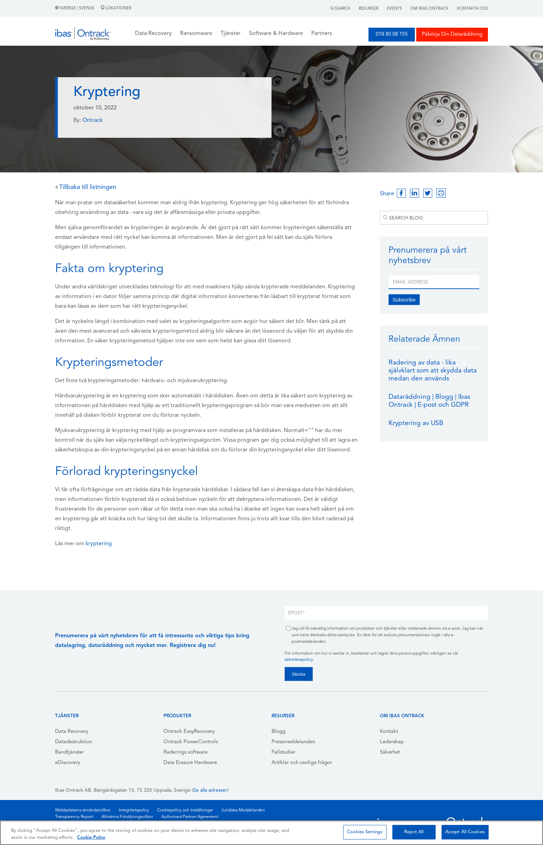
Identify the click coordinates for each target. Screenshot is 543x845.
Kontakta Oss (472, 9)
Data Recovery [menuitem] (71, 731)
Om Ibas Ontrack (429, 9)
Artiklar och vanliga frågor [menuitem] (302, 762)
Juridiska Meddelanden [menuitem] (243, 810)
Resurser (369, 9)
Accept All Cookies (465, 832)
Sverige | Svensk (75, 8)
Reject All (414, 832)
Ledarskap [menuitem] (392, 742)
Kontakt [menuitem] (389, 731)
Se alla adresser (210, 790)
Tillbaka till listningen (85, 187)
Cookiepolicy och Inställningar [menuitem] (185, 810)
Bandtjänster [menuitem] (69, 752)
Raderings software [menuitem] (185, 752)
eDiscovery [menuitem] (67, 762)
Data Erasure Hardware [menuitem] (190, 762)
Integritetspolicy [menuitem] (134, 810)
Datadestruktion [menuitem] (73, 742)
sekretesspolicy (299, 660)
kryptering (99, 544)
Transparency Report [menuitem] (74, 817)
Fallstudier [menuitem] (283, 752)
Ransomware (196, 33)
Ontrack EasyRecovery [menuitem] (189, 731)
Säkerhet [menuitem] (390, 752)
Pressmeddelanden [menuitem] (293, 742)
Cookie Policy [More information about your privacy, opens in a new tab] (91, 837)
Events (394, 9)
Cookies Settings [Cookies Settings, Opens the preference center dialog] (364, 832)
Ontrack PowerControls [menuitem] (190, 742)
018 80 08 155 (392, 34)
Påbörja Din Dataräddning (452, 34)
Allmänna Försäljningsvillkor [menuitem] (127, 817)
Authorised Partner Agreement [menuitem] (190, 817)
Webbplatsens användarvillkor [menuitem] (82, 810)
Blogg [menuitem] (278, 731)
